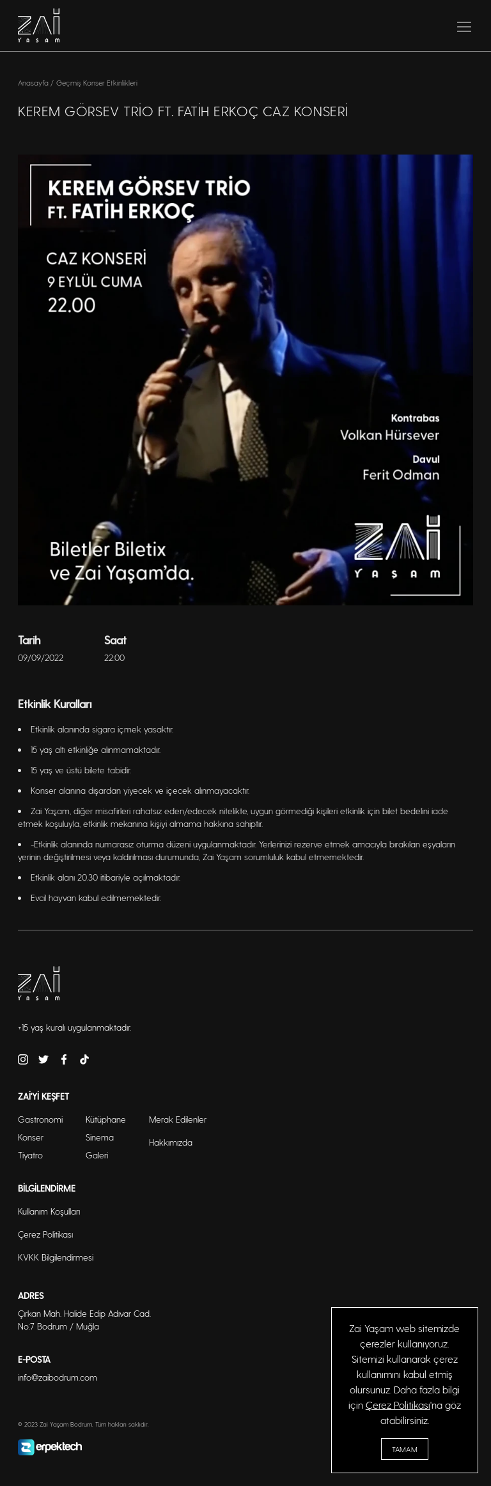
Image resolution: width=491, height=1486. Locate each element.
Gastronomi (40, 1119)
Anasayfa (34, 82)
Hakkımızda (170, 1142)
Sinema (100, 1137)
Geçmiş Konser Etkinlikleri (96, 82)
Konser (30, 1137)
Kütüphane (106, 1119)
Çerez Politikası (398, 1405)
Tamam (405, 1448)
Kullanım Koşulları (49, 1211)
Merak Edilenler (178, 1119)
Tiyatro (30, 1154)
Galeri (97, 1154)
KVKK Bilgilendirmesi (55, 1257)
